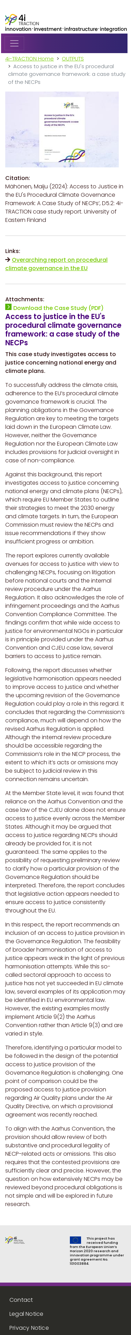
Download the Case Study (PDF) (58, 308)
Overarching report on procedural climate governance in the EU (56, 264)
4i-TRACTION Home (29, 58)
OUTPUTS (73, 58)
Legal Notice (26, 1314)
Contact (21, 1300)
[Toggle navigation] (14, 43)
